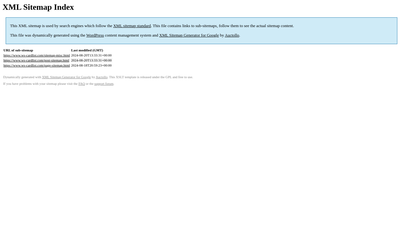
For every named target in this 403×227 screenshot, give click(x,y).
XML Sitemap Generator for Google (189, 35)
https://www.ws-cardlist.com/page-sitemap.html (36, 65)
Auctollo (232, 35)
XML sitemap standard (132, 25)
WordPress (95, 35)
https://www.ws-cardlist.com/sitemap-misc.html (36, 55)
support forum (104, 83)
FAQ (81, 83)
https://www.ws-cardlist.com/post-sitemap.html (36, 60)
